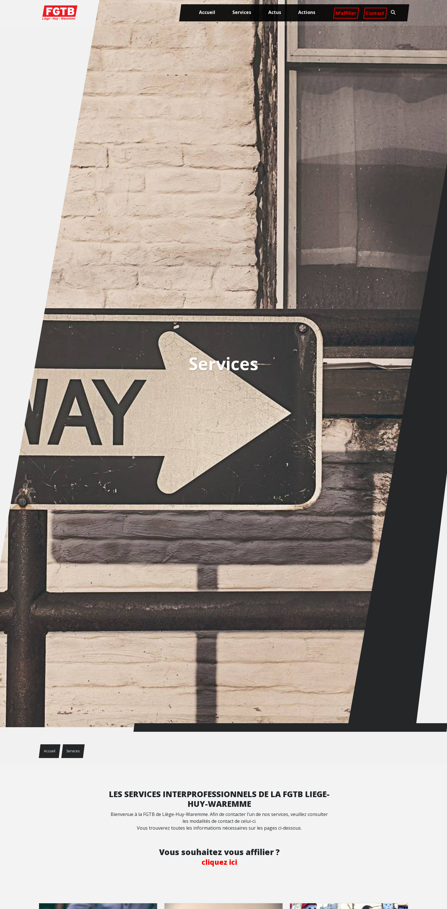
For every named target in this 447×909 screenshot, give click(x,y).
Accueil (207, 12)
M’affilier (346, 13)
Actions (306, 12)
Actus (274, 12)
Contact (375, 13)
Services (241, 12)
